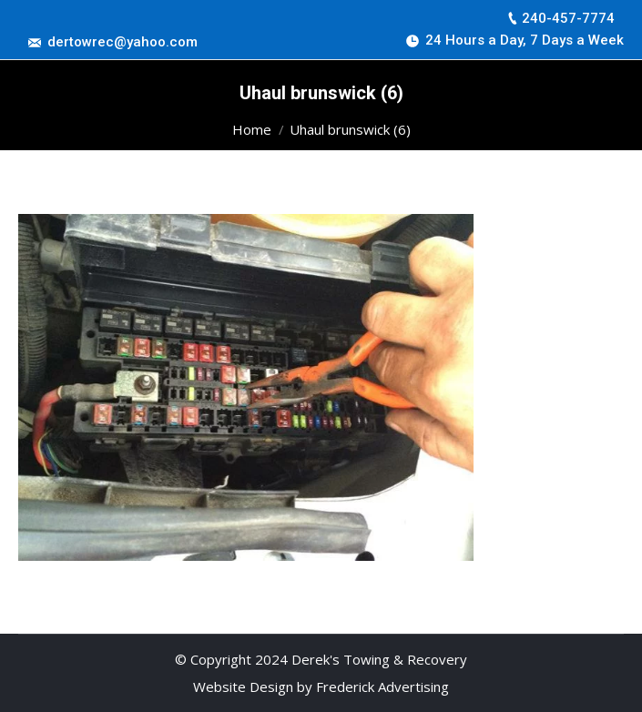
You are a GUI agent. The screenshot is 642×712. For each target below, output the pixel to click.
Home (251, 129)
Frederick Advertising (382, 686)
